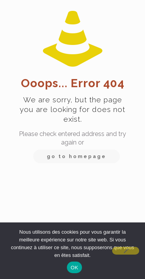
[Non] (125, 251)
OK (74, 267)
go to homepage (76, 156)
